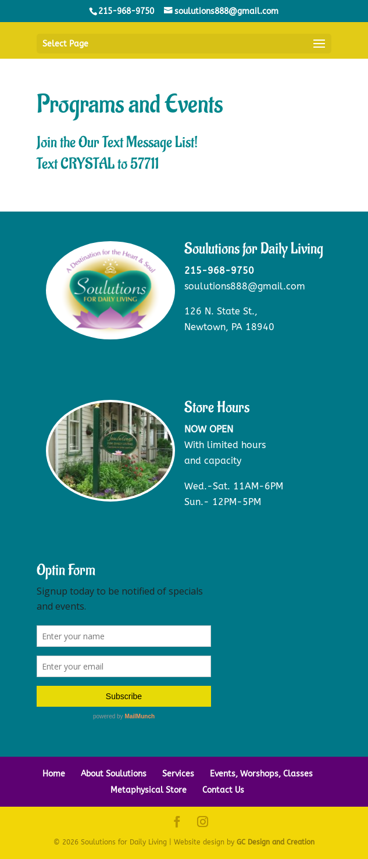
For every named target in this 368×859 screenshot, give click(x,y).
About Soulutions (114, 774)
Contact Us (223, 790)
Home (53, 774)
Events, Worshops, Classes (261, 774)
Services (178, 774)
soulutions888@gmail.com (244, 286)
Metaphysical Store (148, 790)
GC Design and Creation (276, 842)
